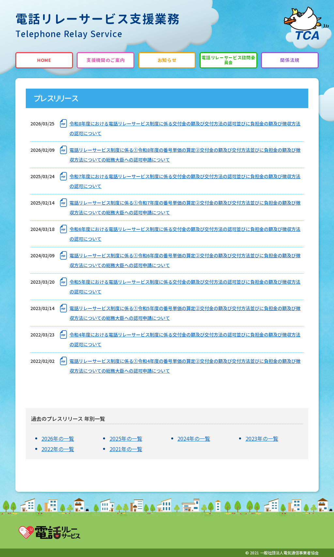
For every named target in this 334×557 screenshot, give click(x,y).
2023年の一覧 (262, 438)
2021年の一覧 (126, 449)
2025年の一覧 (126, 438)
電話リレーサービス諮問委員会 (228, 60)
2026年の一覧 (57, 438)
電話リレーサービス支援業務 (97, 25)
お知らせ (167, 60)
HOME (44, 60)
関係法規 (289, 60)
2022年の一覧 (57, 449)
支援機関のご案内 (105, 60)
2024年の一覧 (193, 438)
